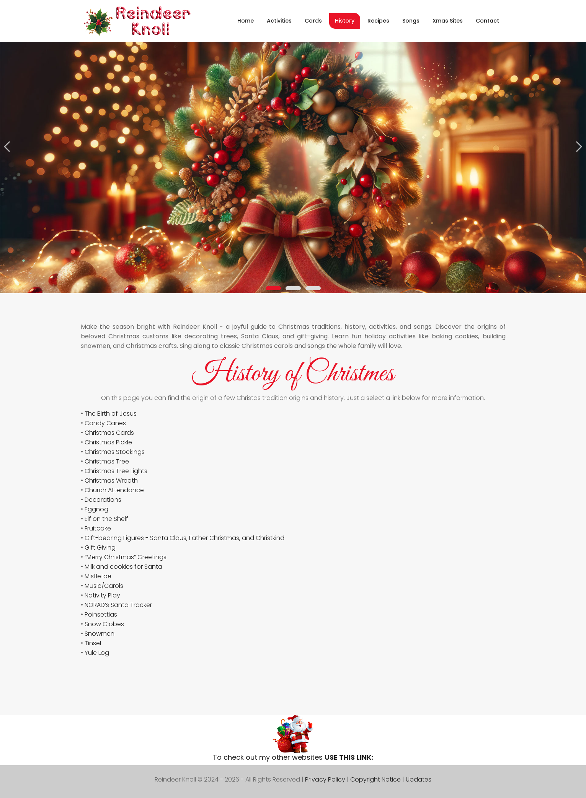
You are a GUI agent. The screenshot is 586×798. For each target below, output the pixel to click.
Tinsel (93, 643)
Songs (411, 20)
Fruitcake (98, 528)
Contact (487, 20)
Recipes (378, 20)
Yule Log (97, 652)
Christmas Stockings (115, 451)
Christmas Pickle (108, 442)
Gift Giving (100, 547)
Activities (279, 20)
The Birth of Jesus (111, 413)
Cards (313, 20)
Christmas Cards (109, 432)
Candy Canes (105, 423)
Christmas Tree (107, 461)
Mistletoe (98, 576)
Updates (418, 779)
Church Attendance (114, 490)
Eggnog (96, 509)
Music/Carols (104, 585)
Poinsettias (101, 614)
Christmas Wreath (111, 480)
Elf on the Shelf (106, 518)
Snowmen (99, 633)
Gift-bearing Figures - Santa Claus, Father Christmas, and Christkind (184, 538)
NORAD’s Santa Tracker (118, 605)
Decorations (103, 499)
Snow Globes (104, 624)
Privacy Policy (325, 779)
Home (245, 20)
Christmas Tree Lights (116, 471)
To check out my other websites (293, 757)
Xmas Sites (448, 20)
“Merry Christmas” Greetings (125, 557)
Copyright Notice (375, 779)
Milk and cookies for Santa (123, 566)
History (344, 20)
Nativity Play (102, 595)
